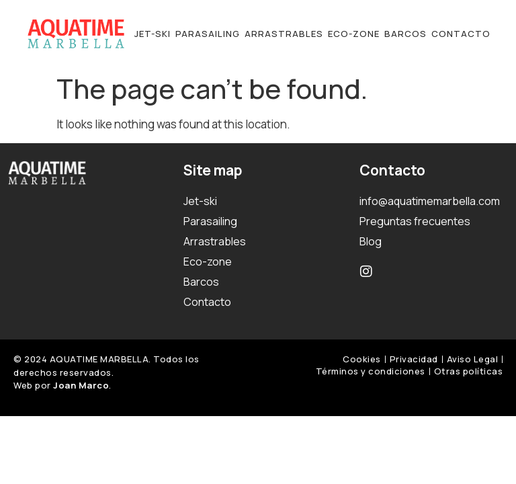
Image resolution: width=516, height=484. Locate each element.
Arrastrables (284, 34)
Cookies (362, 359)
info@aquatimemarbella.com (429, 201)
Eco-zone (354, 34)
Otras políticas (468, 371)
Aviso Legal (473, 359)
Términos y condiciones (370, 371)
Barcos (405, 34)
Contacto (460, 34)
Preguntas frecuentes (414, 221)
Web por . (62, 385)
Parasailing (207, 34)
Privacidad (414, 359)
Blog (370, 241)
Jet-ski (152, 34)
